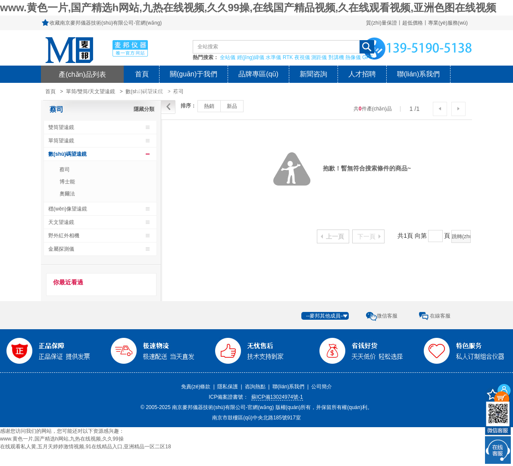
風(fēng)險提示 (158, 91)
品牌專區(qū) (258, 74)
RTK (288, 57)
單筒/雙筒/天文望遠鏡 (91, 91)
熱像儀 (353, 57)
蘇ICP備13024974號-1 (277, 397)
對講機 (336, 57)
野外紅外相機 (63, 236)
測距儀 (319, 57)
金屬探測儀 (61, 249)
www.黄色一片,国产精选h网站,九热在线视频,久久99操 (62, 439)
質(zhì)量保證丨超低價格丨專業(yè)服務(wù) (417, 23)
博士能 (67, 182)
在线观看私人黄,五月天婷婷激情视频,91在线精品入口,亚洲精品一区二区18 (85, 447)
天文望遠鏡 (61, 222)
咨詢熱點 (255, 387)
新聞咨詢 (313, 74)
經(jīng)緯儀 (250, 57)
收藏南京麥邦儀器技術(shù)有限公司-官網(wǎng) (106, 23)
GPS (367, 57)
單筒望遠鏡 (61, 141)
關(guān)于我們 (193, 74)
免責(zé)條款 (196, 387)
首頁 (142, 74)
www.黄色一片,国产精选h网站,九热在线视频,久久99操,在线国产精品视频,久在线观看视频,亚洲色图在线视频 (248, 7)
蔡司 (56, 109)
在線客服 (440, 316)
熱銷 (209, 106)
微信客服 (387, 316)
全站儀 (227, 57)
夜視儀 (302, 57)
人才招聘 (362, 74)
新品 (232, 106)
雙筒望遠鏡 (61, 127)
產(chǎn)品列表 (82, 74)
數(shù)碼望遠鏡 (67, 154)
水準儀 (273, 57)
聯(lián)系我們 (418, 74)
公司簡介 (321, 387)
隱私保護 (227, 387)
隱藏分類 (144, 109)
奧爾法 (67, 194)
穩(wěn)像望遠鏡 (67, 209)
